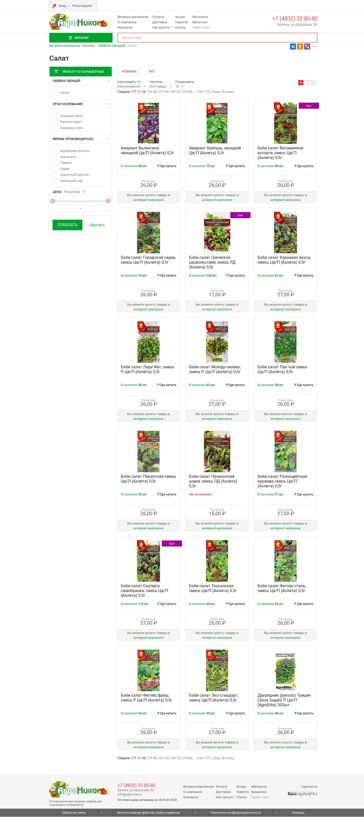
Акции (180, 17)
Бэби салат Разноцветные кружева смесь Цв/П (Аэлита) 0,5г (282, 481)
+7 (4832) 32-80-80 (295, 18)
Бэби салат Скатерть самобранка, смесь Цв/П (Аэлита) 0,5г (144, 591)
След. (216, 92)
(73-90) (187, 92)
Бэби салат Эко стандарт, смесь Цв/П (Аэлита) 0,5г (213, 698)
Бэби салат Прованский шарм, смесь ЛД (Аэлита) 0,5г (213, 481)
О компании (127, 22)
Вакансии (200, 22)
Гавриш (66, 163)
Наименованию (129, 87)
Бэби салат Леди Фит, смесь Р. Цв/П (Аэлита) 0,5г (147, 370)
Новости (181, 22)
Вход (62, 6)
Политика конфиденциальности (236, 813)
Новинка (129, 71)
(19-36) (152, 92)
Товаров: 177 (127, 92)
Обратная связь (74, 813)
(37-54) (164, 92)
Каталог (89, 46)
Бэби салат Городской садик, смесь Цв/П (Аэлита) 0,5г (148, 260)
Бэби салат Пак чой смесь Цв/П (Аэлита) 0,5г (282, 370)
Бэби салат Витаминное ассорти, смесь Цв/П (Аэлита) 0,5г (280, 153)
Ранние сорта (70, 122)
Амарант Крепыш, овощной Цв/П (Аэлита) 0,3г (215, 151)
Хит (153, 71)
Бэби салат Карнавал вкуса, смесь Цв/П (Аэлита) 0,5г (284, 260)
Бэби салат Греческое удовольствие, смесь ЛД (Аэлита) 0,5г (212, 263)
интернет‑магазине (148, 200)
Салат (64, 93)
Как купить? (161, 27)
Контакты (125, 27)
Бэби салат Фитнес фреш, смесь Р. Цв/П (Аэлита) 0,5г (146, 698)
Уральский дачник (74, 174)
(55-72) (176, 92)
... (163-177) (202, 92)
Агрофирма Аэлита (74, 151)
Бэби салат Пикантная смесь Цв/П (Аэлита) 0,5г (148, 479)
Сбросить (97, 225)
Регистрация (82, 6)
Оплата (158, 17)
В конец (228, 92)
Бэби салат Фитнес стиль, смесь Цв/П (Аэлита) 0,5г (282, 589)
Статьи (180, 27)
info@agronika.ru (130, 795)
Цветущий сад (71, 181)
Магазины (200, 17)
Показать (67, 224)
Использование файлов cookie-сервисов (148, 813)
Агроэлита (68, 157)
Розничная (72, 192)
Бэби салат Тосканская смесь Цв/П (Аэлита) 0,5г (213, 589)
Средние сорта (71, 128)
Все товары (158, 87)
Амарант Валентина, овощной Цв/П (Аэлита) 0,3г (147, 151)
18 (177, 87)
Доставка (159, 22)
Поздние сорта (71, 116)
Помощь (298, 813)
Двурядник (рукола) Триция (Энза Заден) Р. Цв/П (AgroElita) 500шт (284, 700)
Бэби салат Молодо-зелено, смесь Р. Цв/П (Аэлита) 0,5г (215, 370)
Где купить (166, 166)
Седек (65, 169)
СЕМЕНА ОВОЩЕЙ (111, 46)
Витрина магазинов (133, 17)
